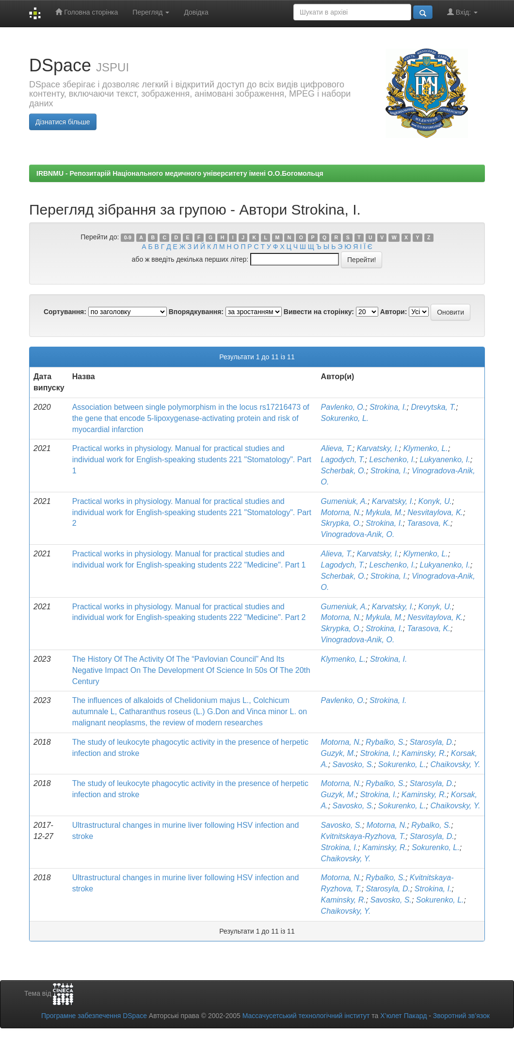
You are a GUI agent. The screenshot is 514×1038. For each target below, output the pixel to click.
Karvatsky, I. (378, 448)
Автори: (393, 312)
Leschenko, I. (392, 459)
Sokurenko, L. (345, 418)
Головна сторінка (86, 12)
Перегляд (150, 12)
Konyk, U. (435, 501)
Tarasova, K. (428, 523)
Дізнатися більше (62, 122)
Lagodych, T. (343, 459)
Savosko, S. (353, 764)
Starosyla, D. (432, 742)
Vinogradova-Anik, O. (358, 534)
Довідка (196, 12)
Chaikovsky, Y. (455, 764)
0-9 (127, 237)
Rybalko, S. (385, 742)
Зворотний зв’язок (461, 1016)
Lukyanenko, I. (445, 459)
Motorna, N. (341, 512)
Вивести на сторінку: (319, 312)
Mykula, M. (384, 512)
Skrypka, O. (341, 523)
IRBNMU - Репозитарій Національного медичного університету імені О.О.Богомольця (179, 173)
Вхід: (462, 12)
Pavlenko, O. (343, 407)
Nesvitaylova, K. (435, 512)
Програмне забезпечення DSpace (94, 1016)
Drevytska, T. (433, 407)
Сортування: (65, 312)
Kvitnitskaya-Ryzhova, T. (363, 836)
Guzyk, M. (338, 753)
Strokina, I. (387, 407)
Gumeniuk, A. (344, 501)
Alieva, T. (337, 448)
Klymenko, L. (425, 448)
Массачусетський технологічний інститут (306, 1016)
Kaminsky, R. (424, 753)
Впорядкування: (196, 312)
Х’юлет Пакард (403, 1016)
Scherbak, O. (343, 471)
